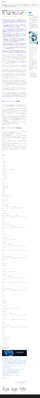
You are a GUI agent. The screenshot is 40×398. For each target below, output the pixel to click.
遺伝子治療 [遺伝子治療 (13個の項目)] (36, 68)
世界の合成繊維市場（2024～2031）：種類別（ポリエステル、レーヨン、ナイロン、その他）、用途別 (22, 389)
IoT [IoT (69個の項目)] (36, 48)
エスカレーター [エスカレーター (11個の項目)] (31, 52)
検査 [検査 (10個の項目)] (29, 64)
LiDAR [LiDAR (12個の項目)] (32, 49)
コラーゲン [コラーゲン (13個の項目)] (36, 54)
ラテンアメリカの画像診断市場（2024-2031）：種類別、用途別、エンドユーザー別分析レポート (33, 23)
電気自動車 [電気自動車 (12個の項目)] (30, 69)
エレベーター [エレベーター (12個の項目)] (35, 52)
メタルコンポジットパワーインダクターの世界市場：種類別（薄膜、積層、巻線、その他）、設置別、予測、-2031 (14, 390)
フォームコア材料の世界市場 (6, 374)
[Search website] (38, 2)
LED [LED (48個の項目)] (29, 49)
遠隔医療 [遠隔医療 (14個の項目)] (33, 68)
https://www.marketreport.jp (33, 73)
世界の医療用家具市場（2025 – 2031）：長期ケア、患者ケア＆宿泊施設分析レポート (11, 375)
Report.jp (4, 1)
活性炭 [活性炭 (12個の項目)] (35, 64)
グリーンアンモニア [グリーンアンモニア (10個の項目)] (31, 54)
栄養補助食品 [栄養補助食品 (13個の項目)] (35, 63)
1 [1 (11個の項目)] (29, 47)
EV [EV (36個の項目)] (33, 48)
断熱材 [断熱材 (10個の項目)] (32, 63)
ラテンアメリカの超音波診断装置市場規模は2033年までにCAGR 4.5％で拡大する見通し (33, 18)
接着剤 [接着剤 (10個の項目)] (30, 63)
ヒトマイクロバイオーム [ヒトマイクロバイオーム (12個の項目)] (31, 58)
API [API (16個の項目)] (32, 47)
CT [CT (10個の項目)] (31, 48)
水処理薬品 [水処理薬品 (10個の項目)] (32, 64)
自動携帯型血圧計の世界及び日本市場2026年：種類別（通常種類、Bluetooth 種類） (11, 373)
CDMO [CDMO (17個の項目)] (35, 47)
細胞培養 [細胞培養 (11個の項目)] (30, 68)
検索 (29, 10)
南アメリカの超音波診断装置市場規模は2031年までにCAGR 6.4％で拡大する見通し (33, 20)
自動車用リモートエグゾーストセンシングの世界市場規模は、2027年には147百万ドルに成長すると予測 (6, 389)
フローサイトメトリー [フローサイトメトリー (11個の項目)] (31, 59)
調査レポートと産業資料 (14, 16)
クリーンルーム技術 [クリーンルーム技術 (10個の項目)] (31, 53)
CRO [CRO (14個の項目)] (29, 48)
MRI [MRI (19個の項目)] (34, 49)
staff (3, 16)
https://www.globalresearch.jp (33, 74)
